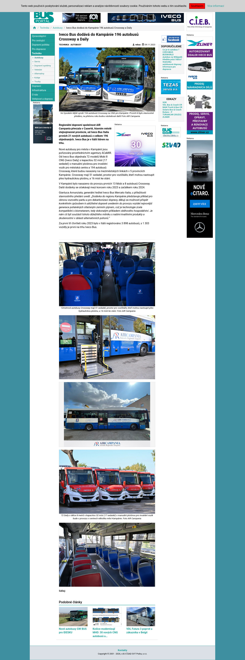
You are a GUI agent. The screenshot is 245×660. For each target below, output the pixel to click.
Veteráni (38, 69)
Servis (37, 61)
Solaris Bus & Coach (172, 109)
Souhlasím (197, 5)
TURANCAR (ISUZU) (172, 114)
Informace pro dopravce (169, 68)
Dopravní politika (40, 44)
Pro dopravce (39, 49)
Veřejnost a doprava (42, 99)
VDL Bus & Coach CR (172, 105)
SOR (165, 102)
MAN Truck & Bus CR (172, 107)
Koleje (37, 77)
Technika (44, 28)
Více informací (215, 5)
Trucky (37, 81)
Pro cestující (38, 40)
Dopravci (36, 86)
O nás (35, 94)
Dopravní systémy (42, 65)
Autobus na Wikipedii (172, 57)
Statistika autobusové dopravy (172, 63)
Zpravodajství (39, 36)
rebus (136, 44)
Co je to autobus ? (171, 49)
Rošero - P (167, 112)
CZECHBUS (168, 52)
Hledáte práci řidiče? (172, 59)
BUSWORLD (168, 54)
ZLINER (166, 117)
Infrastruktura (39, 90)
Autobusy (57, 28)
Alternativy (39, 73)
